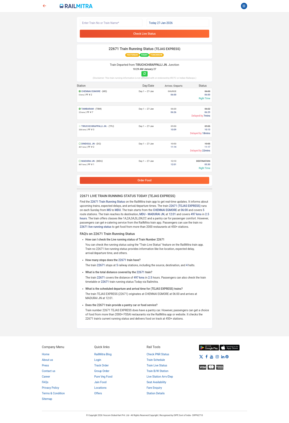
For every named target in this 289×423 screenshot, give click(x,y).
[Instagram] (217, 356)
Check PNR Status (158, 354)
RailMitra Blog (103, 354)
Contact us (48, 371)
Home (45, 354)
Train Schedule (156, 359)
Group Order (101, 371)
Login (97, 359)
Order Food (145, 180)
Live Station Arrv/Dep (160, 376)
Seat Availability (156, 382)
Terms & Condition (53, 393)
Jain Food (100, 382)
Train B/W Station (157, 371)
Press (45, 365)
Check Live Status (144, 33)
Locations (100, 387)
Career (46, 376)
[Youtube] (211, 356)
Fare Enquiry (154, 387)
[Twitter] (201, 356)
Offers (98, 393)
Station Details (156, 393)
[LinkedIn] (222, 356)
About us (47, 359)
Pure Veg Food (103, 376)
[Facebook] (206, 356)
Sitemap (47, 398)
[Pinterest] (227, 356)
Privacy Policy (50, 387)
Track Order (101, 365)
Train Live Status (157, 365)
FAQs (45, 382)
